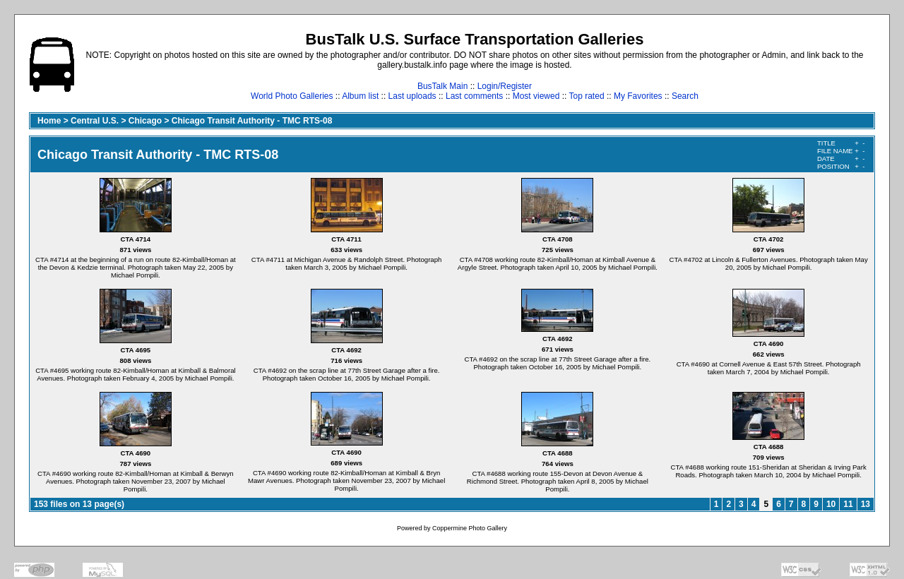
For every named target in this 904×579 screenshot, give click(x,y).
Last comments (474, 96)
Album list (360, 96)
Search (685, 96)
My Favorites (638, 96)
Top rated (587, 96)
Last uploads (412, 96)
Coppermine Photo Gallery (469, 528)
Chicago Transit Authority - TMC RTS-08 (252, 121)
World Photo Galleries (292, 96)
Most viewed (536, 96)
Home (49, 121)
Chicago (145, 121)
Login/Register (504, 86)
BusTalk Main (442, 86)
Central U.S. (95, 121)
